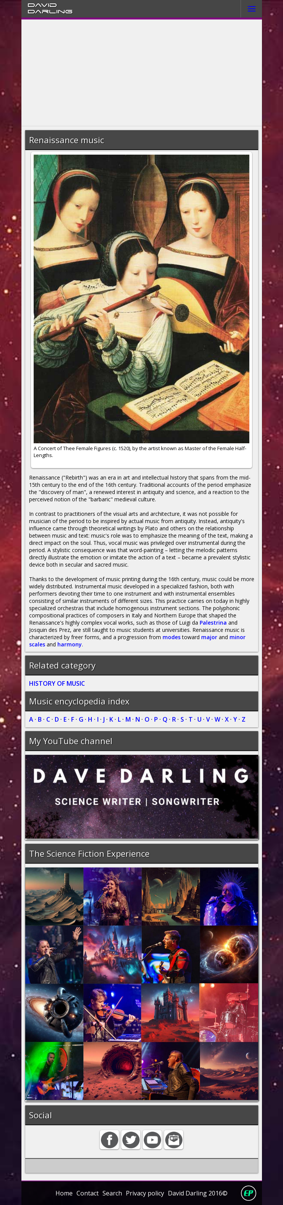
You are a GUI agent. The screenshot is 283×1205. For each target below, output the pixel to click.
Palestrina (213, 622)
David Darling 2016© (198, 1193)
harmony (69, 644)
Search (112, 1193)
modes (172, 637)
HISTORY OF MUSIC (57, 683)
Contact (87, 1193)
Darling (50, 11)
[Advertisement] (141, 72)
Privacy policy (145, 1193)
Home (64, 1193)
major (209, 637)
